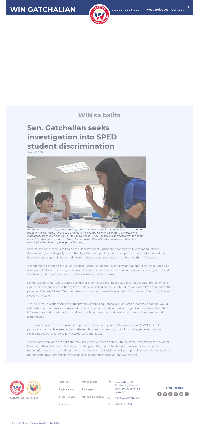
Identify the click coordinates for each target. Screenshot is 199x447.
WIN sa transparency (93, 395)
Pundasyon (88, 387)
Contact (178, 9)
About (117, 9)
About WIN (64, 380)
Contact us (65, 402)
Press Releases (157, 9)
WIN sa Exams (89, 380)
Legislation (134, 9)
